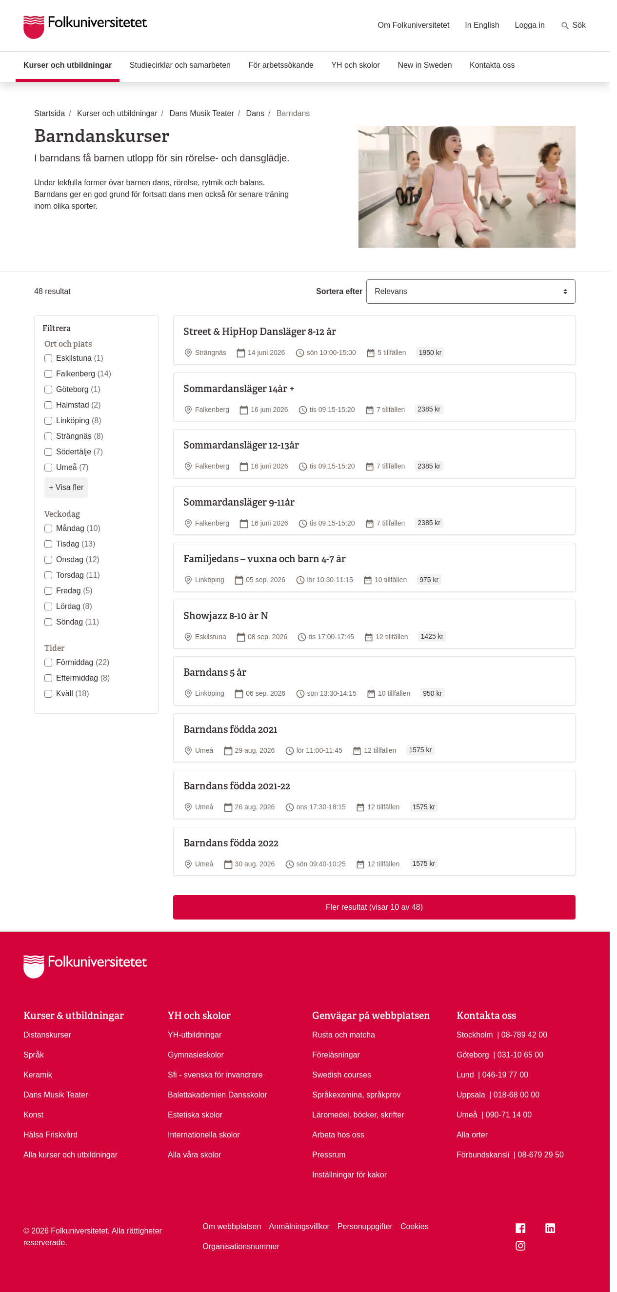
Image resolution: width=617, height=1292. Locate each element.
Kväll (72, 693)
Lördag (74, 606)
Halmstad (78, 405)
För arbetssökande (280, 65)
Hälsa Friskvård (50, 1135)
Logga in (530, 25)
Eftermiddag (83, 678)
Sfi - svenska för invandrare (215, 1075)
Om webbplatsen (231, 1226)
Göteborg (78, 389)
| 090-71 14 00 (506, 1114)
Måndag (78, 528)
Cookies (414, 1226)
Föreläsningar (336, 1055)
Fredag (74, 591)
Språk (33, 1055)
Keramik (37, 1075)
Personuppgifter (365, 1226)
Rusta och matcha (343, 1035)
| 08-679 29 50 (539, 1154)
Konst (33, 1115)
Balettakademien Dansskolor (217, 1095)
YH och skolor (355, 65)
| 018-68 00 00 (514, 1094)
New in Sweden (425, 65)
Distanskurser (47, 1035)
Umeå (72, 467)
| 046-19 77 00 (503, 1074)
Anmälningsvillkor (299, 1226)
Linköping (78, 420)
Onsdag (78, 559)
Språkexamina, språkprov (356, 1095)
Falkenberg (83, 374)
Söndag (77, 622)
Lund (465, 1075)
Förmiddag (82, 662)
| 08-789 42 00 (522, 1034)
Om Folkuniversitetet (414, 25)
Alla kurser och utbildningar (70, 1155)
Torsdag (78, 575)
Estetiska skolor (195, 1115)
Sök (573, 26)
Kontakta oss (492, 65)
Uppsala (471, 1095)
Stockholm (475, 1035)
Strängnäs (79, 436)
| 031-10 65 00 (518, 1054)
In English (482, 25)
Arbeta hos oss (338, 1135)
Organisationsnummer (240, 1246)
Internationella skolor (204, 1135)
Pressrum (328, 1155)
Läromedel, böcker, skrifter (358, 1115)
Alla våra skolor (194, 1155)
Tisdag (75, 544)
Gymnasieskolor (196, 1055)
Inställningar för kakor (349, 1175)
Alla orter (472, 1135)
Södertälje (79, 452)
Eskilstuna (79, 358)
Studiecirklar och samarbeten (180, 65)
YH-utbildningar (194, 1035)
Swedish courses (341, 1075)
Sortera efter (339, 291)
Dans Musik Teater (55, 1095)
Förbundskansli (483, 1155)
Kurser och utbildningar (71, 64)
